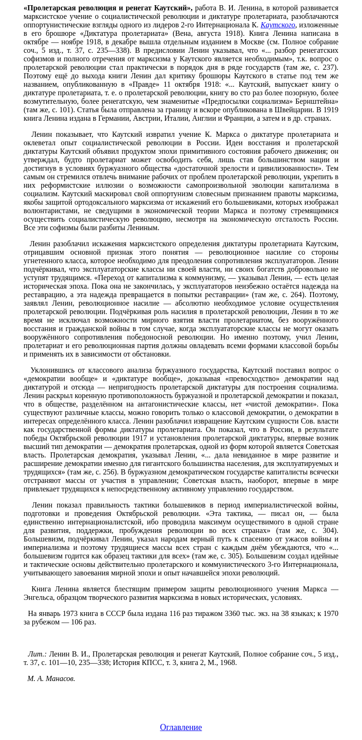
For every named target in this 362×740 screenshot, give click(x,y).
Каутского (278, 25)
